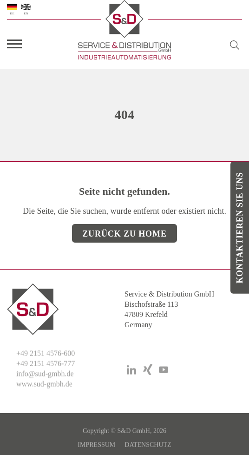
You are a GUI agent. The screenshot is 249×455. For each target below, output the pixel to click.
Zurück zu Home (124, 233)
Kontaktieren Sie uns (239, 228)
